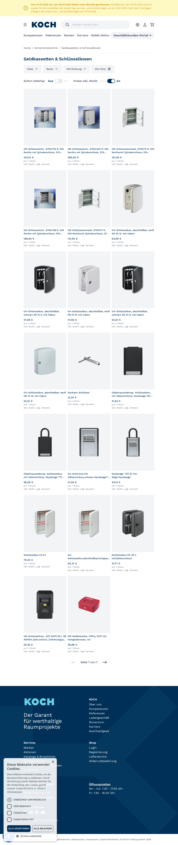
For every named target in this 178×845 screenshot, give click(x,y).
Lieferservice (98, 756)
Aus (50, 81)
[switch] (59, 81)
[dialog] (30, 799)
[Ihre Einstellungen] (137, 25)
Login (93, 747)
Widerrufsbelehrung (103, 761)
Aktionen (30, 752)
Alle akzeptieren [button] (18, 828)
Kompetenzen (33, 35)
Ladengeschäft (99, 717)
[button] (30, 836)
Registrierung (98, 752)
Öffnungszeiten (99, 784)
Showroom (96, 722)
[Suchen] (67, 25)
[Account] (145, 25)
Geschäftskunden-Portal (132, 35)
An (66, 81)
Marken (69, 35)
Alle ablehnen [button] (43, 828)
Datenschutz (77, 839)
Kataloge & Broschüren (39, 756)
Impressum (92, 839)
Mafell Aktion (100, 35)
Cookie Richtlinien (109, 839)
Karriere (82, 35)
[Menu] (25, 25)
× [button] (53, 762)
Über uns (95, 704)
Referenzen (53, 35)
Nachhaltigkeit (99, 731)
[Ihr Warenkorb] (152, 25)
